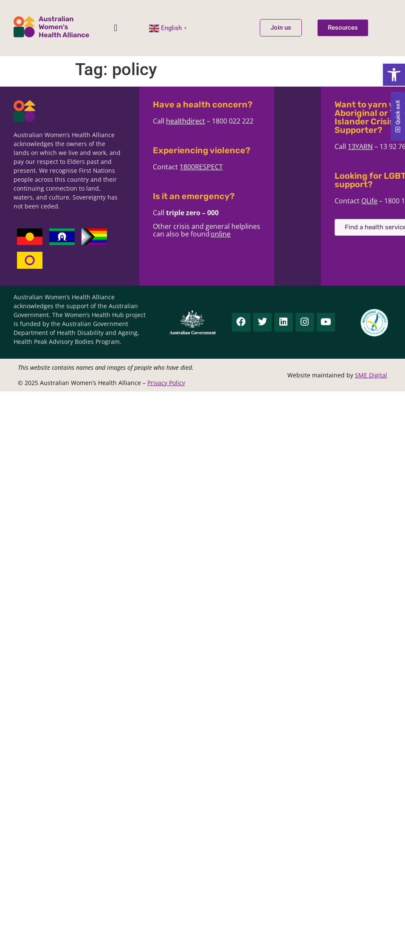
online (227, 234)
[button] (394, 75)
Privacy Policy (166, 383)
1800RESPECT (208, 167)
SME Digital (371, 375)
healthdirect (192, 121)
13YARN (392, 146)
